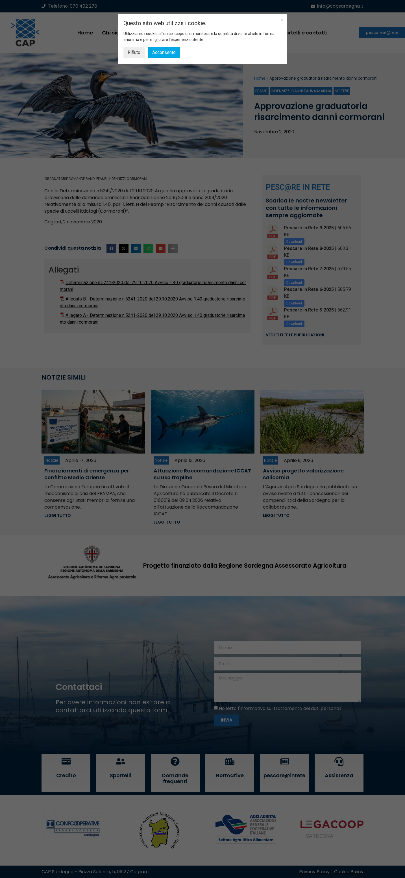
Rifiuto (134, 52)
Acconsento (164, 52)
